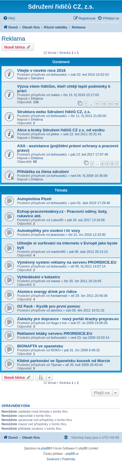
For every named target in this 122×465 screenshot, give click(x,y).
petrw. (55, 134)
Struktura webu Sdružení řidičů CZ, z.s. (54, 112)
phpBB (45, 448)
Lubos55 (57, 220)
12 (103, 104)
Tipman (56, 365)
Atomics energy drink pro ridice (47, 291)
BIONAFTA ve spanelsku (40, 346)
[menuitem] (9, 18)
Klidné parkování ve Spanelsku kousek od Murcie (63, 360)
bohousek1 (59, 74)
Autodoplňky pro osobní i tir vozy (48, 230)
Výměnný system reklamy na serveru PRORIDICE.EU (67, 262)
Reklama (13, 38)
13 (109, 104)
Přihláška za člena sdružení (43, 171)
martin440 (58, 251)
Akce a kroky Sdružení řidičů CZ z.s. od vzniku (61, 130)
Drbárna (37, 98)
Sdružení (37, 78)
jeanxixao (58, 234)
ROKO (55, 350)
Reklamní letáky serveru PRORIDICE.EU (54, 333)
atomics (56, 310)
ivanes (55, 281)
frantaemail (59, 295)
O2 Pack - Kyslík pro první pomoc (48, 306)
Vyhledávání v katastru (38, 277)
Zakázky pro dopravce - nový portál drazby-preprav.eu (68, 319)
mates (55, 95)
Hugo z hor (59, 323)
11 (97, 104)
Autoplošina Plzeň (34, 199)
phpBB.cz (72, 453)
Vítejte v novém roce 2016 (41, 70)
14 (116, 104)
